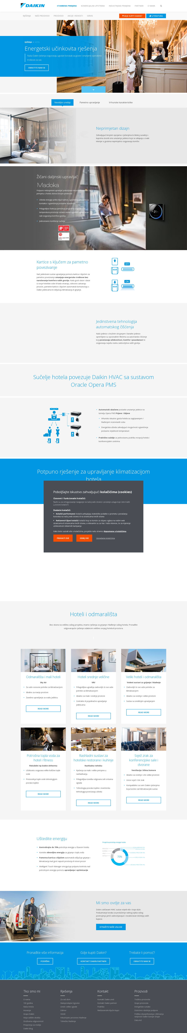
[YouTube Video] (94, 563)
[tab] (62, 102)
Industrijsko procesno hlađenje (73, 1017)
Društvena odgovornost (33, 1021)
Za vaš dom (65, 999)
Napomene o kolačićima (115, 531)
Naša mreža (28, 1006)
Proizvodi (59, 16)
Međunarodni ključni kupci (108, 1010)
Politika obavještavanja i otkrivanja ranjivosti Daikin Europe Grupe (149, 1015)
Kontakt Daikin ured (105, 999)
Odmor (63, 1010)
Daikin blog (28, 1028)
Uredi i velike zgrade (68, 1006)
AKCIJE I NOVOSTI (75, 16)
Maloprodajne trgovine (70, 1003)
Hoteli (62, 1014)
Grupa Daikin (28, 1014)
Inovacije (27, 1010)
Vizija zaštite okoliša (31, 1017)
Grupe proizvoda (141, 1003)
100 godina (28, 1003)
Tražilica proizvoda (142, 999)
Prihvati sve (63, 538)
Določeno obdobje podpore (146, 1010)
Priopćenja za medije (32, 1025)
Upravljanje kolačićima (105, 538)
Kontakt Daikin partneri (107, 1003)
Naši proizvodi (42, 16)
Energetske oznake (142, 1006)
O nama (26, 999)
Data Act (138, 1020)
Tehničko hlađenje (68, 1021)
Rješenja (27, 16)
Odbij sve (84, 538)
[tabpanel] (93, 135)
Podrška (100, 1006)
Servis (90, 16)
